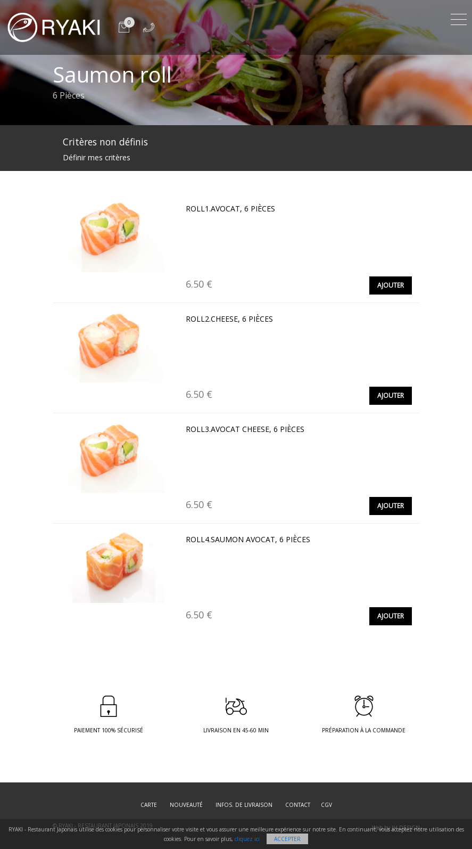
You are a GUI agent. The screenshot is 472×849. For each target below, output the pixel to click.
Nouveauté (186, 805)
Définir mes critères (96, 157)
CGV (326, 805)
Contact (297, 805)
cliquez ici (247, 839)
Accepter (287, 839)
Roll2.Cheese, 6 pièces (229, 319)
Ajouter (390, 285)
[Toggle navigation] (458, 18)
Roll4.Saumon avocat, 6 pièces (248, 539)
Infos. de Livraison (244, 805)
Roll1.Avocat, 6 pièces (230, 208)
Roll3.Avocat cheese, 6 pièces (245, 429)
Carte (148, 805)
